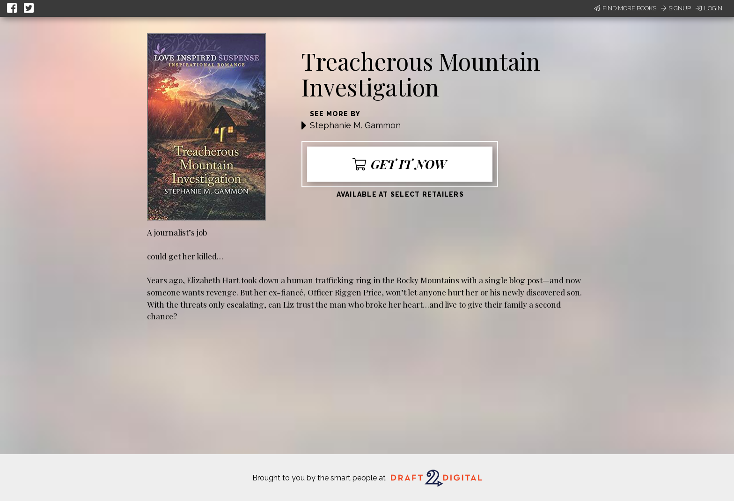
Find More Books (625, 8)
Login (709, 8)
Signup (676, 8)
